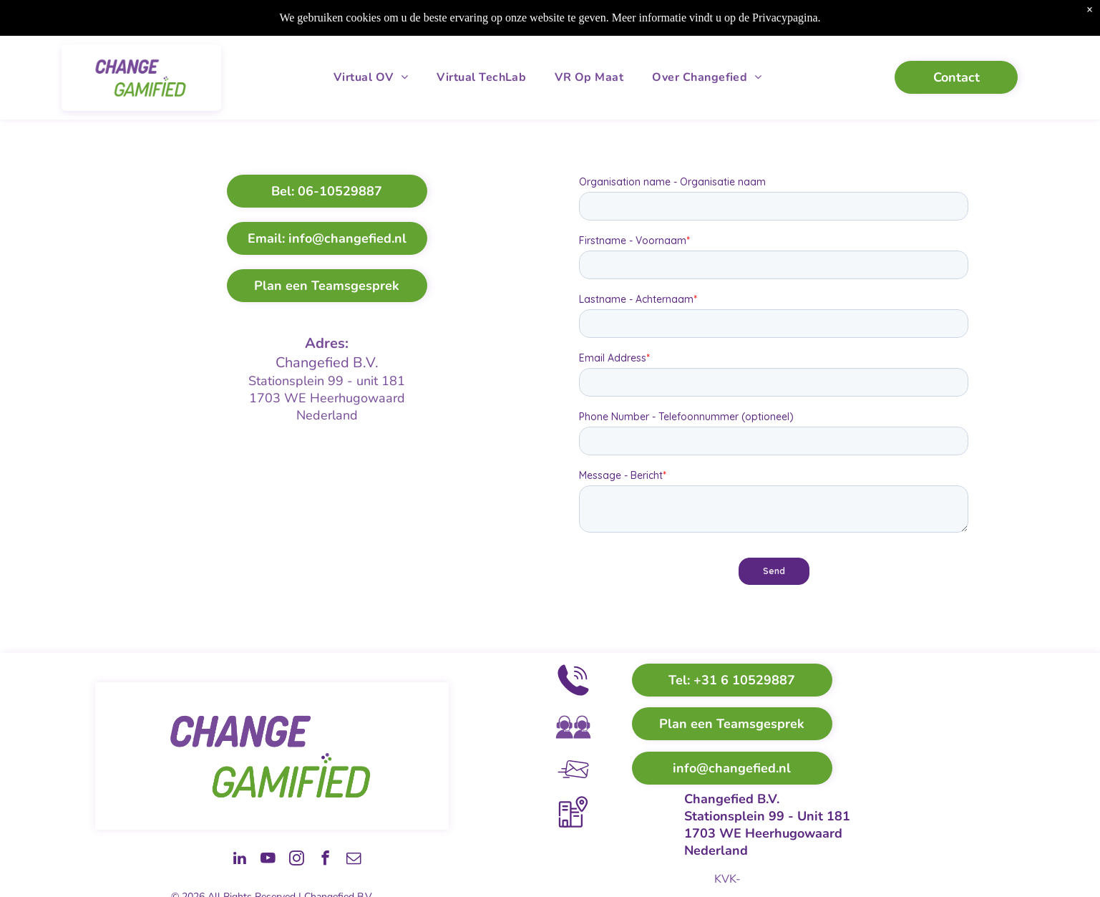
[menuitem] (370, 77)
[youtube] (235, 859)
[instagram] (273, 859)
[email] (349, 859)
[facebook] (311, 859)
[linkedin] (197, 859)
